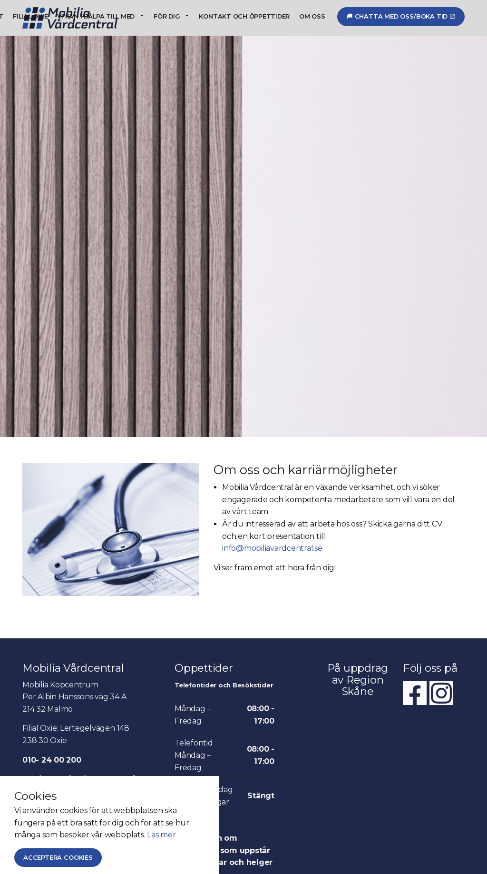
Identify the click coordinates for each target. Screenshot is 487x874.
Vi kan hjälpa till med (96, 16)
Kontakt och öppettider (244, 16)
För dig (167, 16)
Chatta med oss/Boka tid (401, 16)
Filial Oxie (30, 16)
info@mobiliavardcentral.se (272, 548)
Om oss (312, 16)
